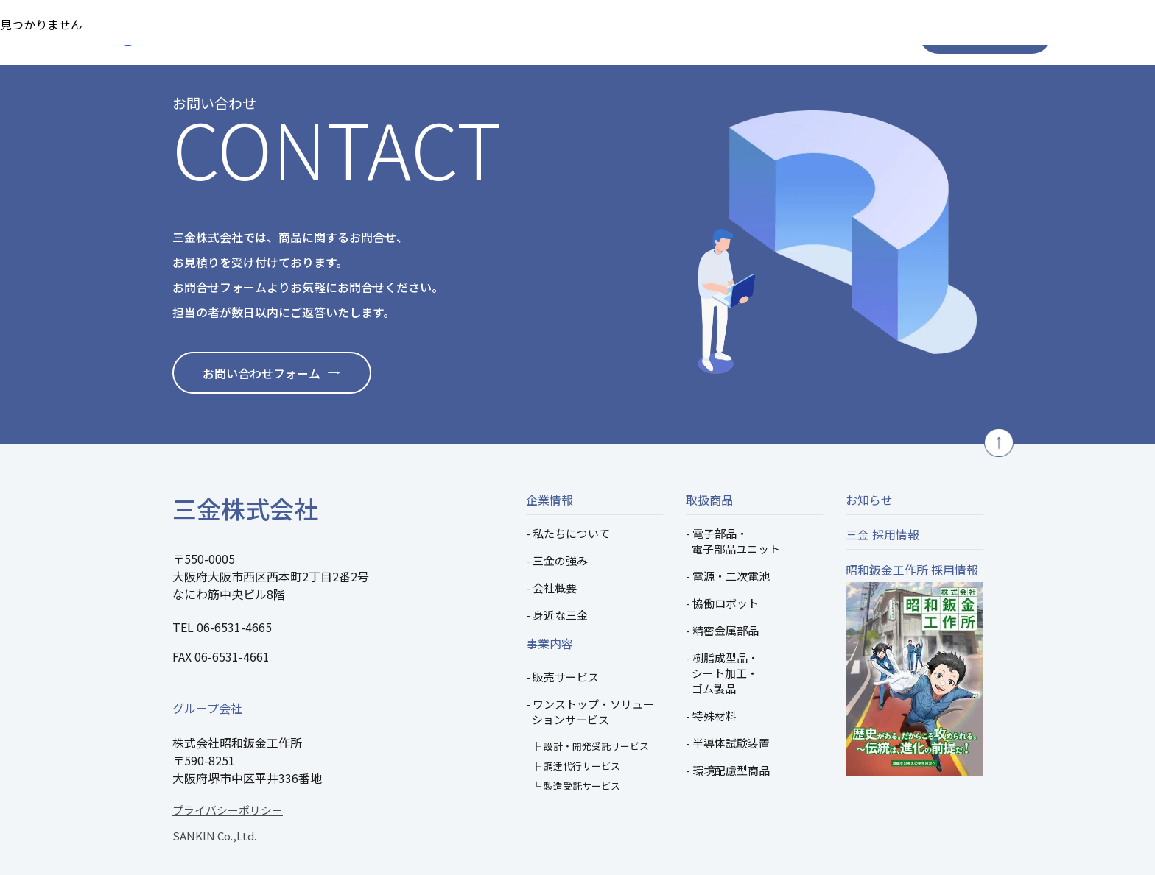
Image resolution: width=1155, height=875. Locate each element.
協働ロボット (725, 603)
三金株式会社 (245, 508)
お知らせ (869, 500)
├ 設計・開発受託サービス (590, 746)
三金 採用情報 (882, 534)
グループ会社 (207, 708)
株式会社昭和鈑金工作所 (237, 742)
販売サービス (566, 676)
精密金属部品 (725, 630)
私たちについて (571, 533)
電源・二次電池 (731, 576)
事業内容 (549, 643)
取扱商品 (709, 500)
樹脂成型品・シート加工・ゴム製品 (725, 673)
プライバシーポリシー (227, 810)
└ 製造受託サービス (576, 786)
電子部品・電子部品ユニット (736, 540)
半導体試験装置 (731, 743)
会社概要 (555, 587)
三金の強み (560, 560)
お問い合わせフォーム (261, 373)
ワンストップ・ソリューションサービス (593, 711)
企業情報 (549, 500)
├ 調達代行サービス (576, 766)
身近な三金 (560, 615)
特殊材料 (714, 715)
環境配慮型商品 (731, 770)
